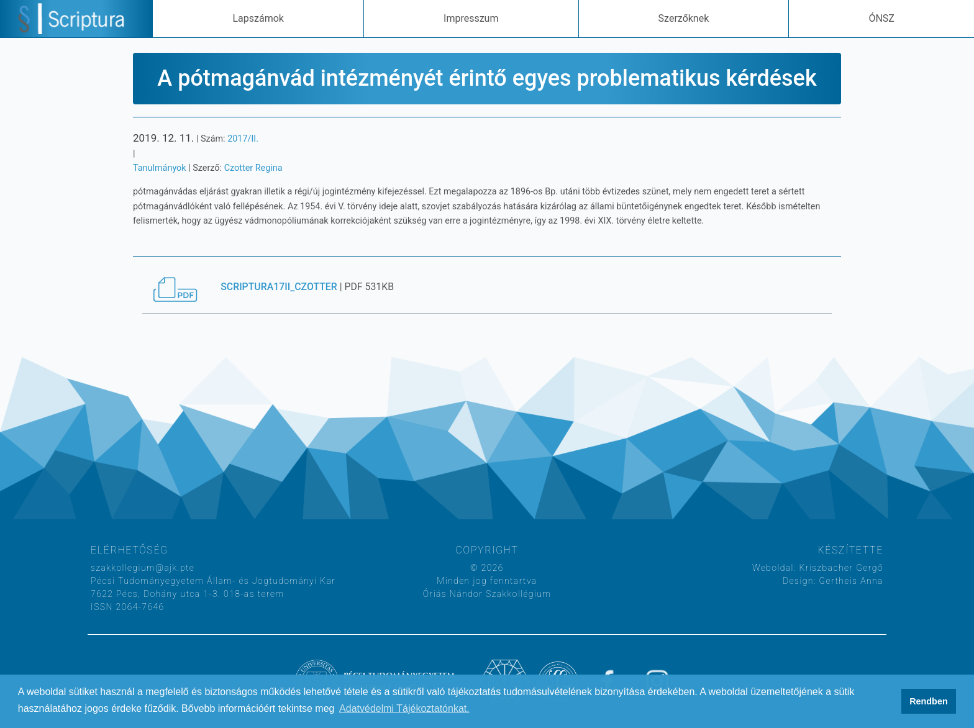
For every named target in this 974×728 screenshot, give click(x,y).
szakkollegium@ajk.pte (142, 568)
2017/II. (242, 139)
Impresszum (471, 18)
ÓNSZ (881, 18)
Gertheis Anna (849, 581)
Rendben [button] (928, 701)
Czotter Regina (253, 168)
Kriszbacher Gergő (839, 568)
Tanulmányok (159, 168)
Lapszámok (257, 18)
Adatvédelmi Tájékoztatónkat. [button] (404, 708)
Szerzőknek (683, 18)
